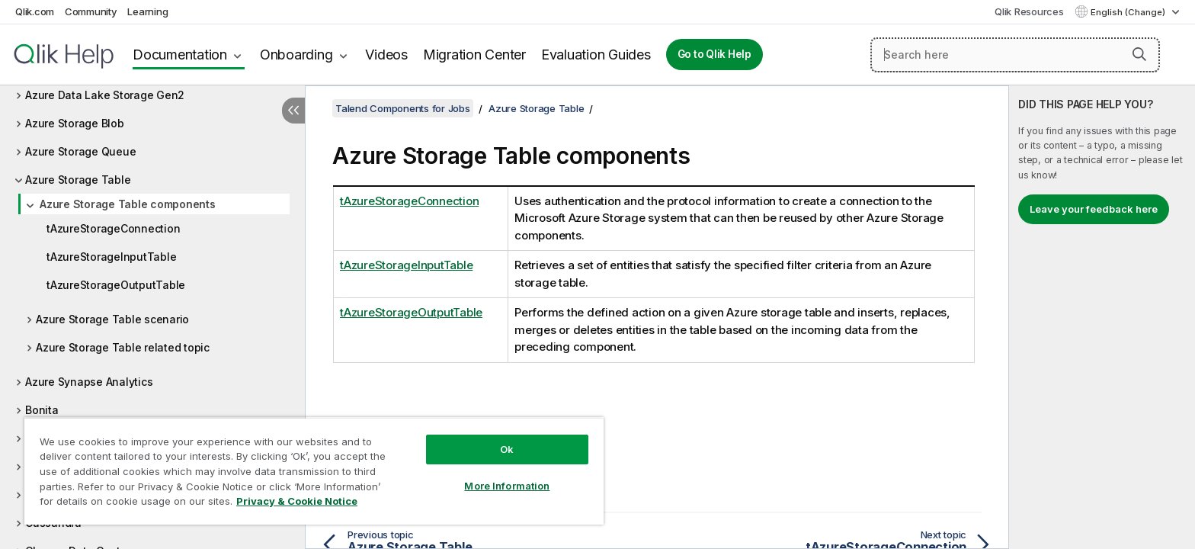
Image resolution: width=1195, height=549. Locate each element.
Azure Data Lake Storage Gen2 (104, 94)
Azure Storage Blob (74, 123)
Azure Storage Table (77, 179)
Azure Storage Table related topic (123, 347)
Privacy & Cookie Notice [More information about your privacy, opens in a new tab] (296, 501)
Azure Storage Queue (80, 151)
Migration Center (474, 55)
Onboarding (296, 55)
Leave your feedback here (1094, 209)
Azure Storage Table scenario (112, 319)
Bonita (42, 409)
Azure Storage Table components (128, 203)
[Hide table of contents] (293, 111)
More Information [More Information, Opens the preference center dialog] (506, 486)
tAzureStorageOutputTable (115, 284)
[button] (1139, 54)
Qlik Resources (1029, 11)
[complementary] (1102, 317)
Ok (507, 449)
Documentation (180, 55)
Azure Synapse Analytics (88, 381)
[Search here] (1015, 55)
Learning (147, 11)
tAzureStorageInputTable (111, 256)
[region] (314, 471)
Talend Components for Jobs (402, 108)
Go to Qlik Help (714, 54)
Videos (386, 55)
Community (91, 11)
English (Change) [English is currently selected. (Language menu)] (1129, 12)
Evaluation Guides (596, 55)
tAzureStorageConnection (113, 228)
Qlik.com (34, 11)
